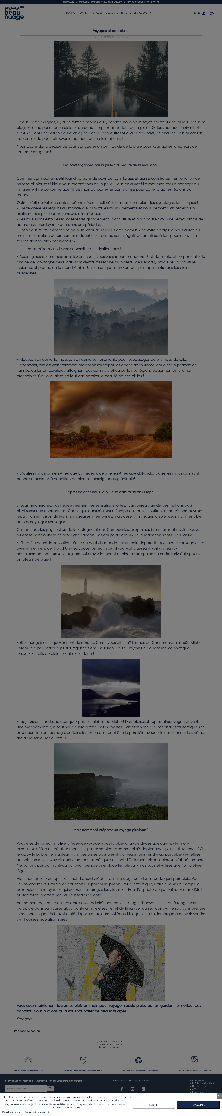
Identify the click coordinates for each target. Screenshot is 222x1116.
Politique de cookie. (70, 1108)
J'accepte (198, 1105)
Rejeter (154, 1105)
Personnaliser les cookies (38, 1112)
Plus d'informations (12, 1112)
